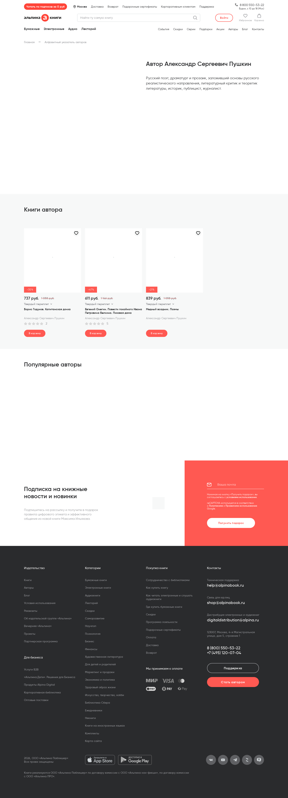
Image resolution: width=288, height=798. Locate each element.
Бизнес (89, 641)
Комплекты (92, 733)
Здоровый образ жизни (100, 687)
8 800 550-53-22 (252, 5)
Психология (92, 634)
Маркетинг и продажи (99, 672)
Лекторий (88, 29)
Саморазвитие (94, 618)
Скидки (178, 29)
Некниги (90, 718)
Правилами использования (241, 505)
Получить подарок (231, 523)
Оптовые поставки (36, 700)
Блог (245, 29)
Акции (220, 29)
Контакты (258, 29)
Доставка (97, 6)
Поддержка (206, 6)
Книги (28, 580)
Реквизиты (30, 611)
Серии (191, 29)
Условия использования (39, 603)
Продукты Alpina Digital (39, 684)
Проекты (29, 634)
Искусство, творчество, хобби (104, 695)
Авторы (233, 29)
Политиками (216, 505)
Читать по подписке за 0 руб (45, 6)
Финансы (91, 649)
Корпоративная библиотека (42, 692)
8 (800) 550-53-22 (223, 648)
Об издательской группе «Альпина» (48, 618)
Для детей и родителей (100, 664)
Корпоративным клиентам (178, 6)
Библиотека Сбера (97, 702)
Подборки (205, 29)
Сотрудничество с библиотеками (168, 580)
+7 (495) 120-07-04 (224, 652)
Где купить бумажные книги (164, 607)
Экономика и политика (100, 679)
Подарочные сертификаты (139, 6)
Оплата (151, 637)
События (163, 29)
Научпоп (90, 626)
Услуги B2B (31, 669)
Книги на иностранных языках (105, 725)
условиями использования (241, 497)
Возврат (113, 6)
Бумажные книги (96, 580)
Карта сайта (93, 741)
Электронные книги (98, 587)
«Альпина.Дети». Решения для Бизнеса (49, 677)
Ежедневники (93, 710)
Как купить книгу (157, 587)
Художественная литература (104, 656)
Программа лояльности (161, 622)
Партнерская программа (41, 641)
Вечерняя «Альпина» (38, 626)
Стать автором (233, 682)
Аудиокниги (92, 595)
